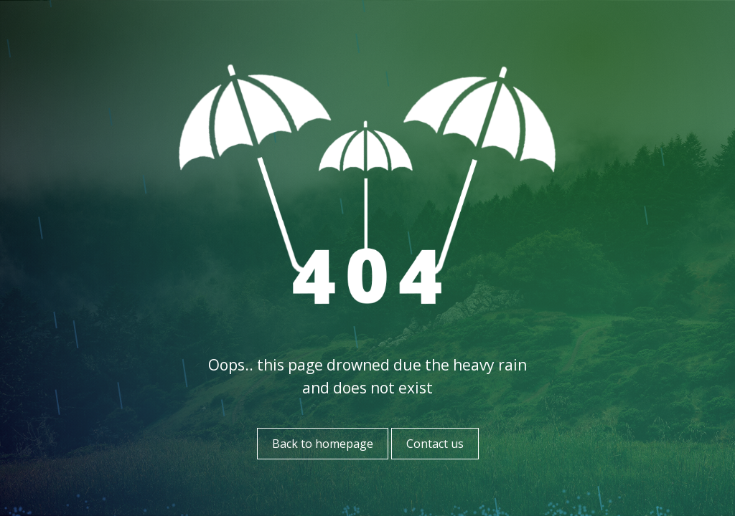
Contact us (435, 444)
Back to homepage (322, 444)
